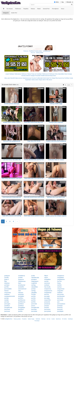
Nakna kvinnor (18, 78)
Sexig (59, 283)
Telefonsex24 (45, 74)
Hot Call (48, 319)
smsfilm (20, 277)
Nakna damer (35, 79)
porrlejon (6, 285)
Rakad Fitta (55, 78)
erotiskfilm (21, 287)
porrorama (47, 309)
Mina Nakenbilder (59, 74)
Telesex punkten (17, 319)
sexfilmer (59, 292)
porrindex (34, 309)
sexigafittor (47, 279)
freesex (6, 290)
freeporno (21, 279)
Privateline (24, 319)
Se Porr (59, 281)
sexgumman (60, 289)
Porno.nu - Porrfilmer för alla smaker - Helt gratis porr (37, 51)
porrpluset (47, 304)
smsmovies (7, 292)
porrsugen (7, 304)
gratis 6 (6, 279)
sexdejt (6, 300)
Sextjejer (32, 75)
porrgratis (21, 294)
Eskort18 (47, 75)
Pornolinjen (37, 320)
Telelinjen (11, 74)
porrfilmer (21, 304)
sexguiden (60, 290)
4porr (19, 283)
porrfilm (6, 277)
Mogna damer (42, 79)
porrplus (46, 305)
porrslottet (34, 311)
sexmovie (47, 283)
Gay (63, 2)
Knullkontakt (39, 78)
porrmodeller (8, 289)
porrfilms (20, 298)
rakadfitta (34, 292)
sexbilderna (21, 275)
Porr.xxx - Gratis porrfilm (37, 52)
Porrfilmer (66, 78)
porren (33, 305)
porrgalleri (21, 296)
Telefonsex (24, 74)
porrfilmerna (21, 300)
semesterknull (22, 289)
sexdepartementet (9, 296)
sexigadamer (61, 279)
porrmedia (60, 300)
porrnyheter (47, 311)
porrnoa (46, 294)
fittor (5, 281)
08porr (46, 275)
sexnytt (46, 281)
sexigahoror (60, 275)
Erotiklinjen (70, 319)
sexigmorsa (47, 289)
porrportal (47, 302)
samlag (33, 285)
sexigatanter (47, 292)
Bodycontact (53, 75)
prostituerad (21, 285)
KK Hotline (64, 319)
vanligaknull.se (8, 319)
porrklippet (60, 311)
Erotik (44, 78)
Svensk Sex (61, 78)
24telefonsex (22, 281)
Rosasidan (38, 75)
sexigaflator (60, 277)
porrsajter (47, 296)
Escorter (34, 78)
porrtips (33, 289)
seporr (46, 277)
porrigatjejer (21, 307)
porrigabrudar (8, 307)
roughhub (34, 283)
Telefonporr (52, 74)
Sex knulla (47, 287)
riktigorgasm (34, 281)
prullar (33, 275)
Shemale (68, 2)
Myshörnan (58, 319)
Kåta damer (49, 79)
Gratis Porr (49, 78)
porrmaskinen (61, 304)
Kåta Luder (7, 78)
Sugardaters (28, 79)
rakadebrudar (35, 277)
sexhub (59, 285)
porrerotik (34, 304)
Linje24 (7, 74)
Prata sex (33, 74)
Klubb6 (43, 75)
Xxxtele (53, 319)
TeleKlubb (38, 319)
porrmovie (60, 298)
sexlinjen (46, 285)
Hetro (57, 2)
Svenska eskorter (25, 75)
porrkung (59, 307)
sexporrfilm (47, 300)
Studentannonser (27, 78)
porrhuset (7, 309)
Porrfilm (33, 294)
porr (58, 302)
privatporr (34, 279)
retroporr (20, 292)
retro (19, 290)
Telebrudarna (18, 74)
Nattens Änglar (31, 319)
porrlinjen (60, 305)
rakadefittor (34, 287)
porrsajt (6, 302)
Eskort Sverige (68, 74)
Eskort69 (12, 78)
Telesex (29, 74)
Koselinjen (39, 74)
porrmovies (60, 294)
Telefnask (43, 319)
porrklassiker (61, 296)
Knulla (71, 78)
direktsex (7, 283)
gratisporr (7, 275)
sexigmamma (48, 290)
